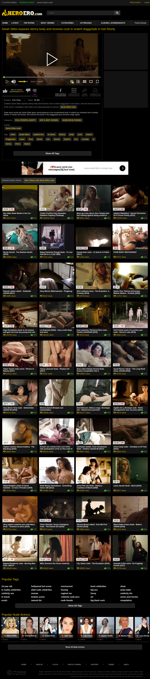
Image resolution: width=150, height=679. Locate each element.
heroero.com (21, 672)
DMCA (126, 664)
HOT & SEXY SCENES (49, 120)
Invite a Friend (74, 664)
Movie (39, 139)
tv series (51, 135)
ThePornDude (140, 23)
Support (95, 664)
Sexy (31, 139)
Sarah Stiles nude (68, 107)
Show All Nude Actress (75, 647)
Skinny (62, 135)
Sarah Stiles (24, 135)
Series (8, 144)
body (71, 135)
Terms (111, 664)
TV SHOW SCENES (9, 2)
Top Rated (29, 23)
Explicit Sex (39, 135)
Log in (55, 664)
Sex (75, 139)
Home (5, 23)
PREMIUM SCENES (26, 2)
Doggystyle (10, 139)
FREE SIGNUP (135, 2)
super (22, 139)
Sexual (57, 139)
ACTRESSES (86, 23)
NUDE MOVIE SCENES (72, 120)
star (48, 139)
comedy (85, 139)
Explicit (67, 139)
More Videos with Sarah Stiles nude (39, 180)
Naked (27, 144)
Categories (67, 23)
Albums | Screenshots (113, 23)
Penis (17, 144)
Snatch (89, 135)
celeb (13, 135)
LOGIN (146, 2)
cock (80, 135)
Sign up (39, 664)
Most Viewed (47, 23)
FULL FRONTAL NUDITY (25, 120)
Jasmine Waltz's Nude (45, 2)
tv (93, 139)
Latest (15, 23)
